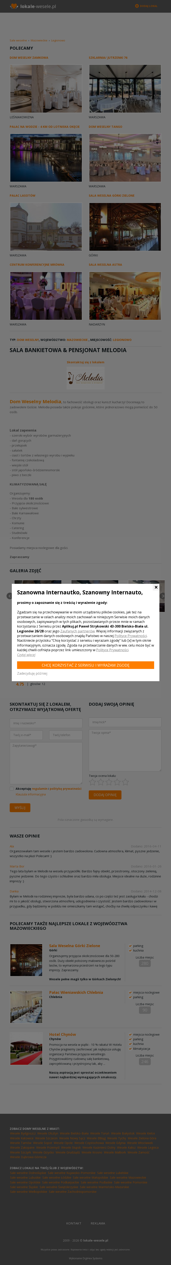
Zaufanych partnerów (77, 631)
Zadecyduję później (32, 673)
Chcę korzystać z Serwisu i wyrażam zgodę (85, 665)
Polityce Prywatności (130, 635)
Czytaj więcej (26, 654)
